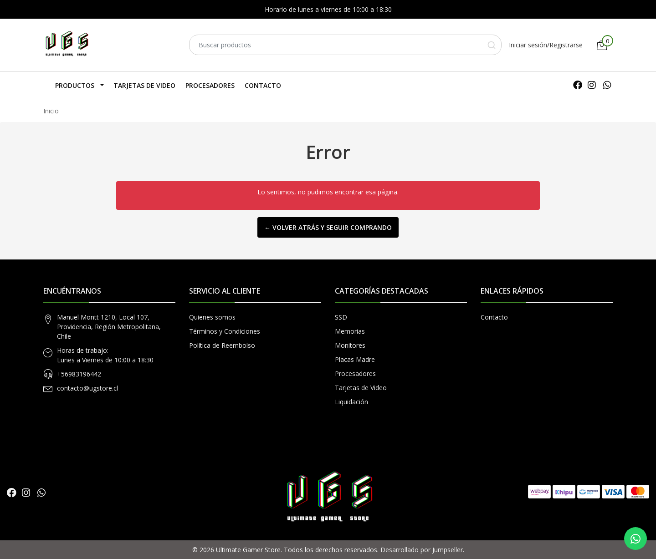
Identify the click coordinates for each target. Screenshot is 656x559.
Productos (74, 85)
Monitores (350, 345)
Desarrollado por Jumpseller (421, 549)
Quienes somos (212, 317)
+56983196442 (79, 374)
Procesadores (210, 85)
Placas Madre (355, 359)
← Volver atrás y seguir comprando (328, 227)
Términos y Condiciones (224, 331)
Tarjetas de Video (144, 85)
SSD (341, 317)
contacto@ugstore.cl (87, 388)
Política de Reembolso (222, 345)
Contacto (263, 85)
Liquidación (351, 401)
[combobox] (345, 45)
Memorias (350, 331)
